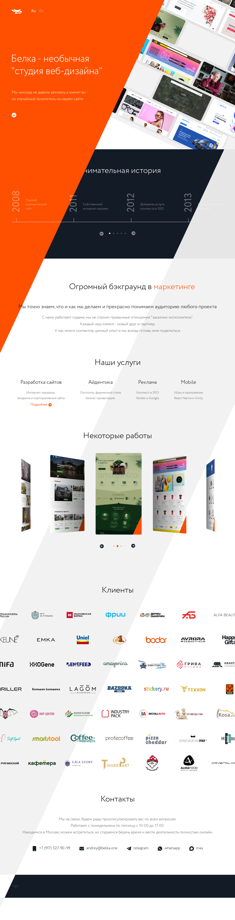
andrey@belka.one (98, 848)
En (41, 11)
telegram (137, 848)
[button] (102, 233)
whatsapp (169, 848)
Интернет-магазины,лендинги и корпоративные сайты (41, 393)
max (196, 848)
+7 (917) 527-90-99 (51, 848)
